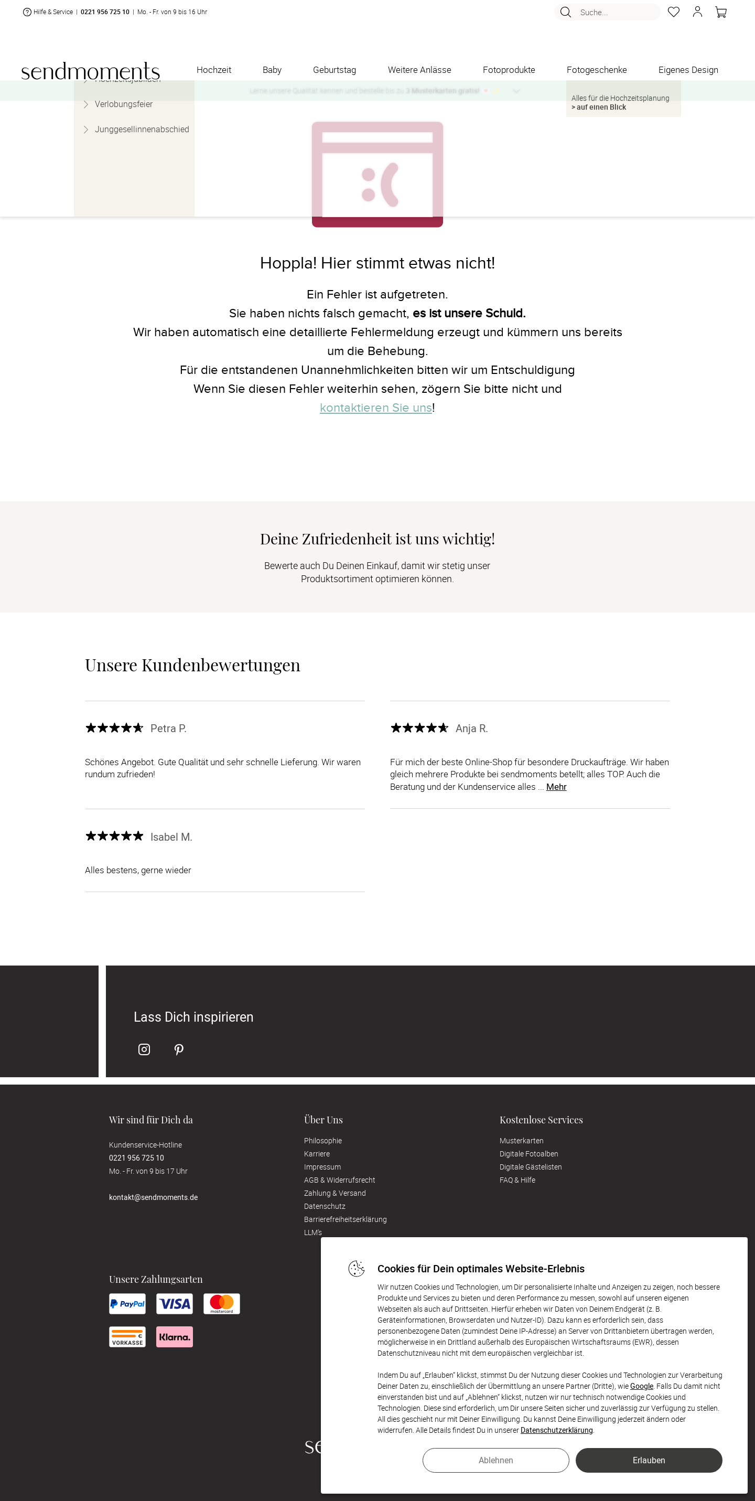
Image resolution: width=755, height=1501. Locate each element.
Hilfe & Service (47, 16)
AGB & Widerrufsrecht (339, 1180)
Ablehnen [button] (496, 1460)
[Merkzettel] (673, 16)
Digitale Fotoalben (529, 1154)
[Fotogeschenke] (597, 70)
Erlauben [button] (649, 1460)
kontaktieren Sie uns (376, 407)
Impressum (322, 1167)
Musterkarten (522, 1140)
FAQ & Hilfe (517, 1180)
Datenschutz (325, 1206)
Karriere (317, 1154)
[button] (697, 16)
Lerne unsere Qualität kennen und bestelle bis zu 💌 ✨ (375, 90)
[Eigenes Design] (688, 70)
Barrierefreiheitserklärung (345, 1219)
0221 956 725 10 (105, 16)
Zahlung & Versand (335, 1193)
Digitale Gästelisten (531, 1167)
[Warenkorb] (721, 16)
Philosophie (323, 1140)
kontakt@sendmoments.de (153, 1197)
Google (641, 1386)
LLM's (313, 1232)
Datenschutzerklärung (557, 1430)
